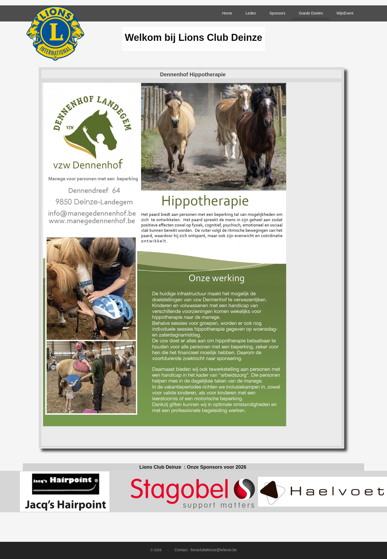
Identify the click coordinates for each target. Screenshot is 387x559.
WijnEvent (344, 13)
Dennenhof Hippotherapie (192, 74)
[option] (64, 491)
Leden (251, 13)
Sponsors (277, 13)
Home (227, 13)
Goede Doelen (311, 13)
